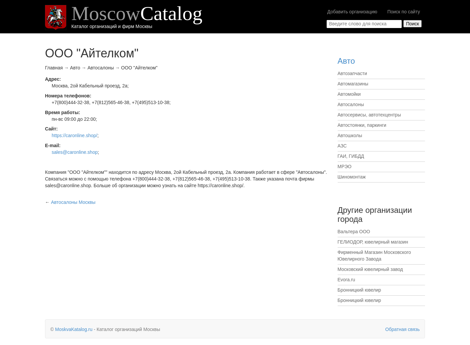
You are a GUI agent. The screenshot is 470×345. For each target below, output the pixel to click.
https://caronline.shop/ (74, 135)
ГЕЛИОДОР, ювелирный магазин (373, 242)
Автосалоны (351, 104)
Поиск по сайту (403, 11)
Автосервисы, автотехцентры (369, 114)
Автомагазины (353, 83)
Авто (346, 60)
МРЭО (345, 166)
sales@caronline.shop (75, 152)
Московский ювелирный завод (370, 269)
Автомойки (349, 94)
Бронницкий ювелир (359, 290)
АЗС (342, 145)
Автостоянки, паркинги (362, 125)
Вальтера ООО (354, 231)
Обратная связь (402, 329)
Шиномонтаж (352, 177)
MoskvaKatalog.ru (73, 329)
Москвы (73, 202)
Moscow (136, 13)
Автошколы (350, 135)
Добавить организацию (352, 11)
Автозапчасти (352, 73)
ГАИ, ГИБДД (351, 156)
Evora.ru (346, 279)
